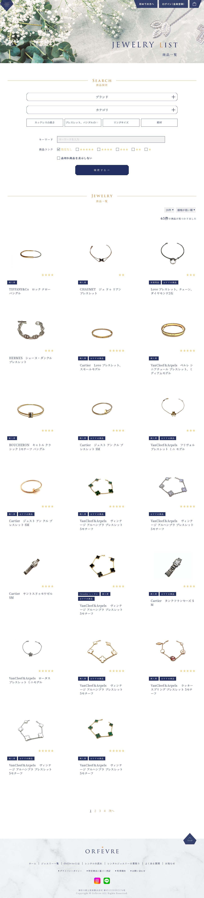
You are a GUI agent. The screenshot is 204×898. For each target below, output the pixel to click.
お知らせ (170, 863)
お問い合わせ (139, 870)
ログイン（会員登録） (173, 4)
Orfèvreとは (72, 863)
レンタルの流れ (93, 863)
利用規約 (121, 870)
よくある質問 (152, 863)
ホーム (32, 863)
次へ (111, 811)
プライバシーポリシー (71, 870)
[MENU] (6, 5)
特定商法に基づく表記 (99, 870)
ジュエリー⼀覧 (50, 863)
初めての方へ (146, 4)
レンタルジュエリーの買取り (123, 863)
